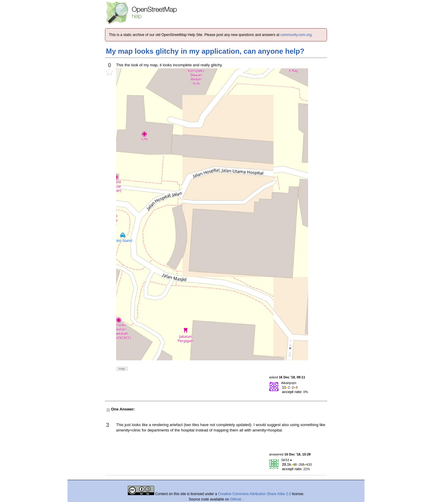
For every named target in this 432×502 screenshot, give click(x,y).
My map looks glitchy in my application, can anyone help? (205, 51)
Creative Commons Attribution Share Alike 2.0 (254, 494)
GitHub (236, 499)
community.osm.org (296, 35)
